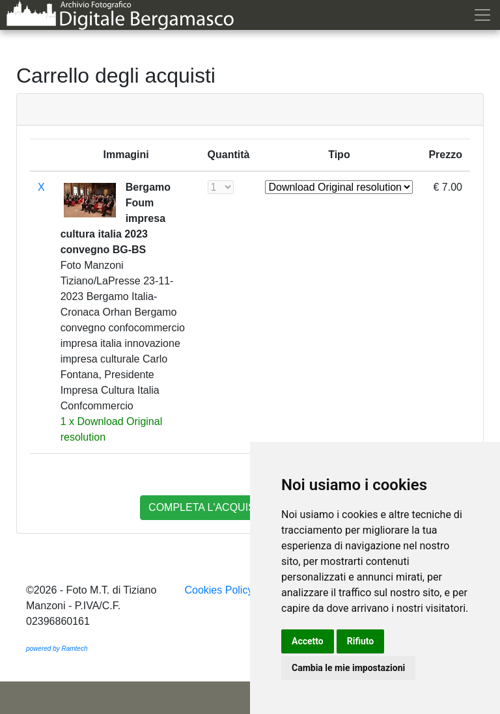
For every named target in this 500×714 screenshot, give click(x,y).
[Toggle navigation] (485, 15)
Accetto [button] (308, 641)
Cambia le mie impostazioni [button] (348, 668)
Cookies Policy (218, 590)
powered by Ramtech (57, 648)
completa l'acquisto (209, 507)
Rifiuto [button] (360, 641)
